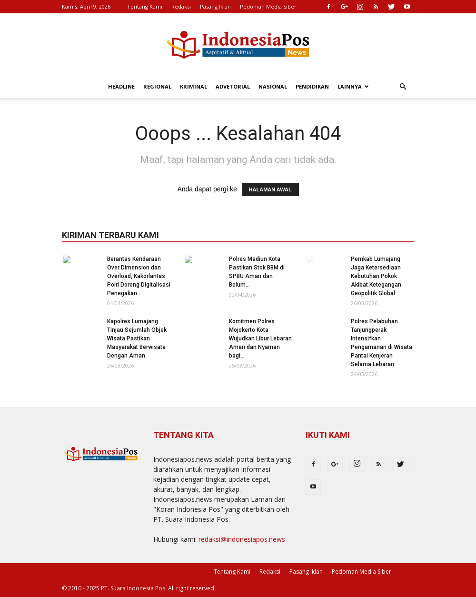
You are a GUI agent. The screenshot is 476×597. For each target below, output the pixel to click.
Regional (157, 86)
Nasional (272, 86)
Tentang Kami (144, 6)
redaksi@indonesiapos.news (241, 539)
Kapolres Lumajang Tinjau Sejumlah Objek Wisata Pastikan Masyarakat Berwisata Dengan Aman (137, 338)
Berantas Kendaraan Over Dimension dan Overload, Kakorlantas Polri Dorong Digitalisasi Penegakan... (138, 276)
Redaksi (181, 6)
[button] (402, 86)
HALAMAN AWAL (270, 189)
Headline (121, 86)
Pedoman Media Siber (268, 6)
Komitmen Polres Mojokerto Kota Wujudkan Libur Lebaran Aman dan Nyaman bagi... (260, 338)
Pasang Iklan (215, 6)
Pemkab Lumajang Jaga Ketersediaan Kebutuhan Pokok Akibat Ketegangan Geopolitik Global (376, 276)
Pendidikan (312, 86)
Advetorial (233, 86)
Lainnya (353, 86)
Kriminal (193, 86)
